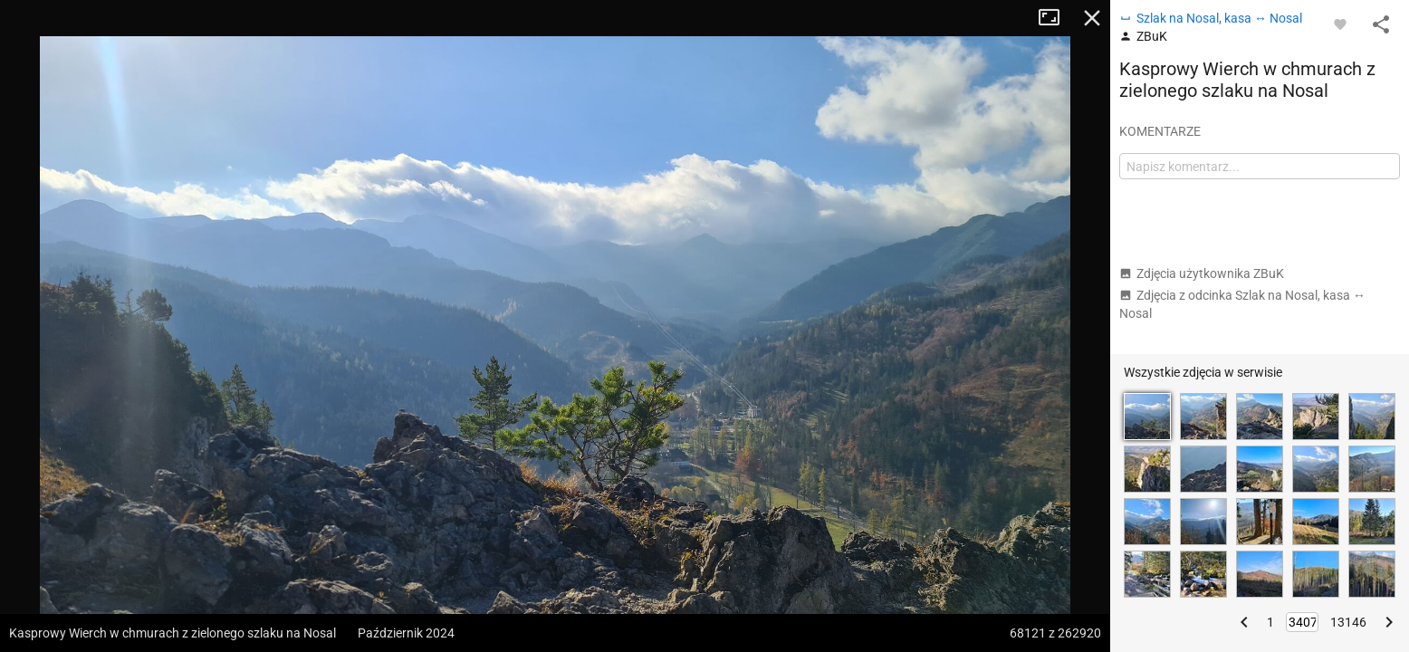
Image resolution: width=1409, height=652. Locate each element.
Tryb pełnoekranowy (1056, 18)
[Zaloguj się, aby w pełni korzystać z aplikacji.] (1340, 23)
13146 (1348, 622)
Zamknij (1092, 18)
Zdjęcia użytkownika (1201, 273)
